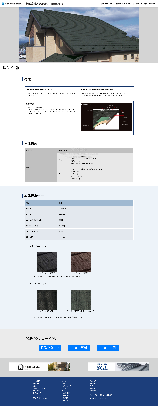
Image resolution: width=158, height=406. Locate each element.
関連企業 (36, 390)
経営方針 (36, 383)
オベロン (65, 390)
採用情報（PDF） (107, 3)
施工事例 (135, 3)
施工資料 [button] (144, 3)
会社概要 (36, 381)
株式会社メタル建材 (101, 395)
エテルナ (65, 383)
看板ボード (66, 395)
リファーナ (66, 381)
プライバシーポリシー (41, 398)
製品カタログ (95, 388)
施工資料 (93, 383)
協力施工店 (37, 393)
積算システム (66, 400)
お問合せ (152, 3)
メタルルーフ (66, 386)
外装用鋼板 (66, 393)
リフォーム (94, 386)
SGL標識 (65, 398)
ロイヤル (65, 388)
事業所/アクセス (39, 388)
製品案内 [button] (127, 3)
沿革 (34, 386)
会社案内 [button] (119, 3)
